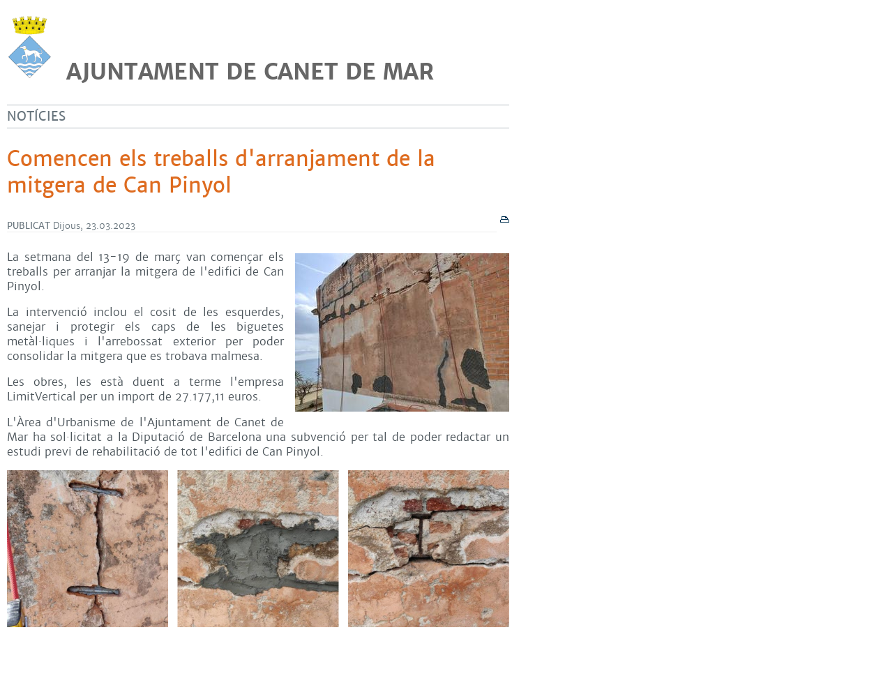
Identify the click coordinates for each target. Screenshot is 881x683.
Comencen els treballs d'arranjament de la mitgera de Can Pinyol (221, 172)
